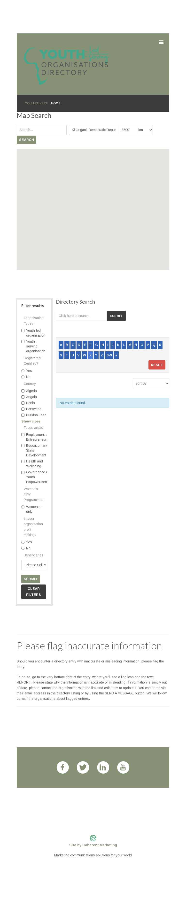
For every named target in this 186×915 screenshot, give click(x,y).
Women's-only (31, 509)
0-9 (109, 355)
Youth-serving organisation (33, 346)
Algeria (29, 391)
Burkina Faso (33, 415)
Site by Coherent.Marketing (93, 845)
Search (26, 140)
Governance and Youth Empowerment (36, 477)
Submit (31, 579)
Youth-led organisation (33, 333)
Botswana (31, 409)
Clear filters (33, 592)
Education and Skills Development (34, 450)
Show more (30, 421)
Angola (29, 397)
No (26, 377)
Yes (26, 371)
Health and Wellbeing (32, 463)
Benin (28, 403)
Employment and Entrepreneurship (37, 437)
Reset (157, 365)
